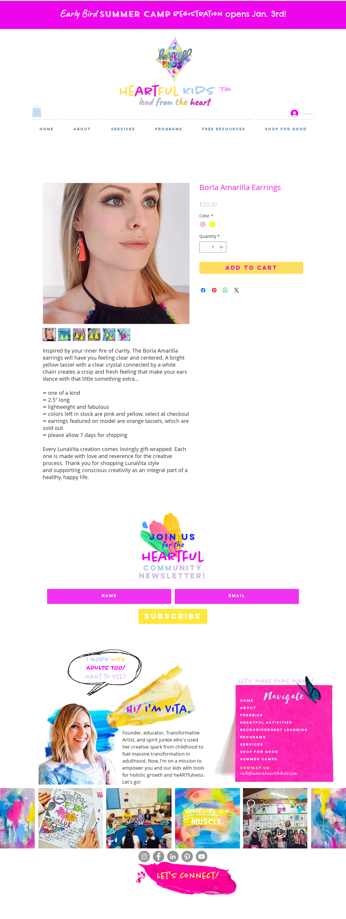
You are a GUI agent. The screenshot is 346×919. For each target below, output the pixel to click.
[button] (37, 111)
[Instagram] (144, 856)
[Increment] (221, 247)
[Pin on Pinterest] (214, 290)
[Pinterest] (187, 856)
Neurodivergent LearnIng (274, 730)
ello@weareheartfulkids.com (269, 773)
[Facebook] (158, 856)
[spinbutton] (213, 247)
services (251, 744)
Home (246, 700)
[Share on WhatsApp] (225, 290)
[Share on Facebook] (203, 290)
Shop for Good (259, 752)
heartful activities (266, 722)
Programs (253, 737)
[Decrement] (204, 247)
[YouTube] (201, 856)
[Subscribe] (172, 616)
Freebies (251, 715)
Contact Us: (255, 768)
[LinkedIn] (173, 856)
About (248, 708)
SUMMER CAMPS (258, 759)
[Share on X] (236, 290)
